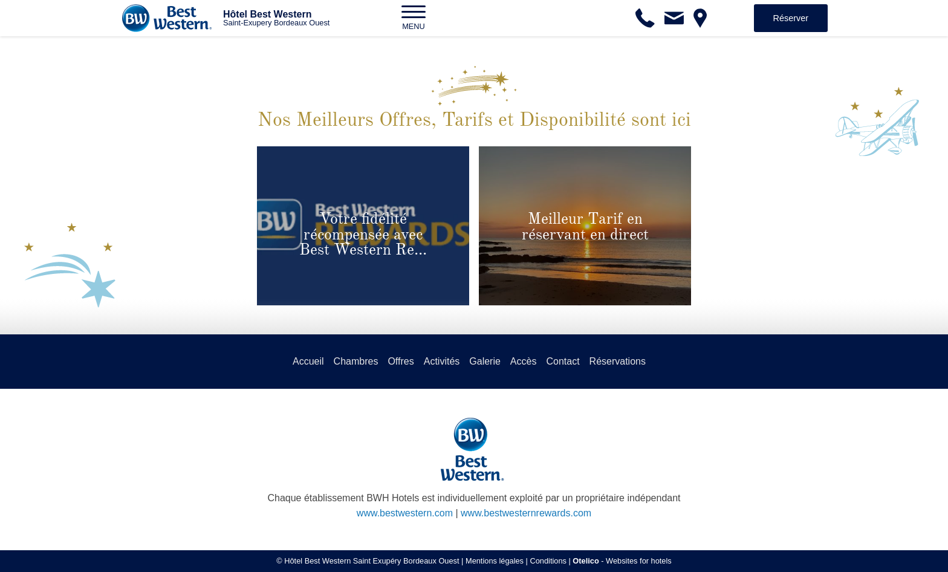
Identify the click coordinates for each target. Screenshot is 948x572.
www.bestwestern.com (405, 513)
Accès (523, 361)
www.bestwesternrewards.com (526, 513)
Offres (401, 361)
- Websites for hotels (622, 560)
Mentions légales (495, 560)
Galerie (485, 361)
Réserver (790, 18)
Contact (562, 361)
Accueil (308, 361)
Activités (442, 361)
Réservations (617, 361)
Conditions (548, 560)
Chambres (356, 361)
